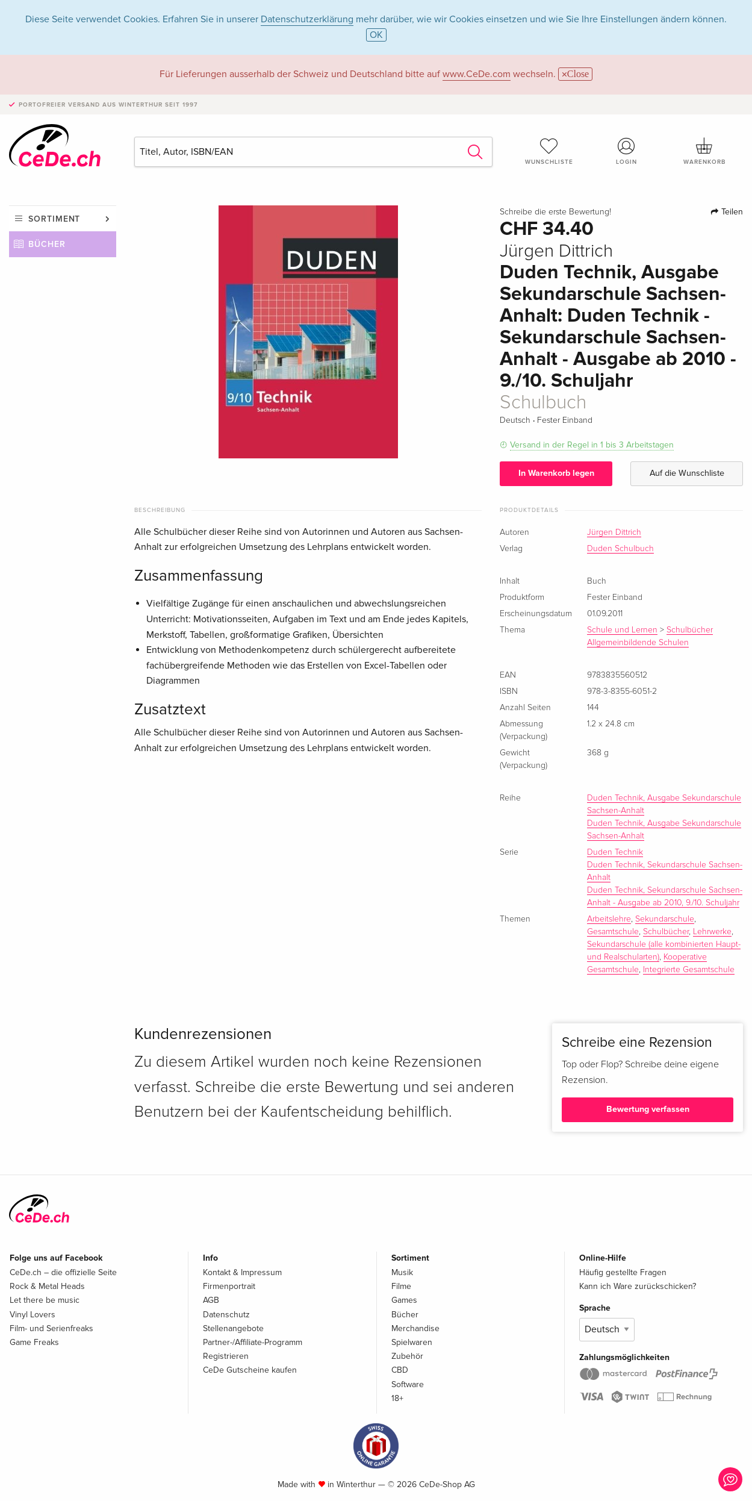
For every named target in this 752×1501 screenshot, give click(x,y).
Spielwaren (411, 1342)
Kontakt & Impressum (242, 1272)
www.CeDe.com (477, 74)
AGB (211, 1300)
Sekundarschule (664, 919)
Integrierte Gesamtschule (689, 970)
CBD (399, 1370)
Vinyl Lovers (32, 1314)
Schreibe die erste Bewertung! (555, 212)
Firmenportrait (229, 1286)
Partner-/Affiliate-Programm (252, 1342)
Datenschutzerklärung (307, 19)
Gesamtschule (613, 932)
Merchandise (415, 1328)
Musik (402, 1272)
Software (407, 1384)
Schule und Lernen (622, 630)
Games (404, 1300)
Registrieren (226, 1356)
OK (376, 35)
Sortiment (54, 219)
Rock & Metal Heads (47, 1286)
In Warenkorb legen (556, 473)
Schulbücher (666, 932)
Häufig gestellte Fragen (623, 1272)
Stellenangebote (233, 1328)
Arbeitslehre (609, 919)
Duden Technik (615, 852)
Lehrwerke (712, 932)
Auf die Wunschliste (687, 473)
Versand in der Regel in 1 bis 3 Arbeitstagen (592, 445)
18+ (397, 1398)
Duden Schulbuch (620, 549)
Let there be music (44, 1300)
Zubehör (407, 1356)
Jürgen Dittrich (614, 532)
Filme (401, 1286)
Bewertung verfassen (647, 1109)
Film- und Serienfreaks (51, 1328)
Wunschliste (549, 151)
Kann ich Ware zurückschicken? (637, 1286)
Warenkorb (704, 151)
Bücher (47, 244)
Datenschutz (226, 1314)
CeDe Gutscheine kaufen (250, 1370)
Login (626, 151)
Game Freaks (34, 1342)
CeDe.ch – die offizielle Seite (63, 1272)
